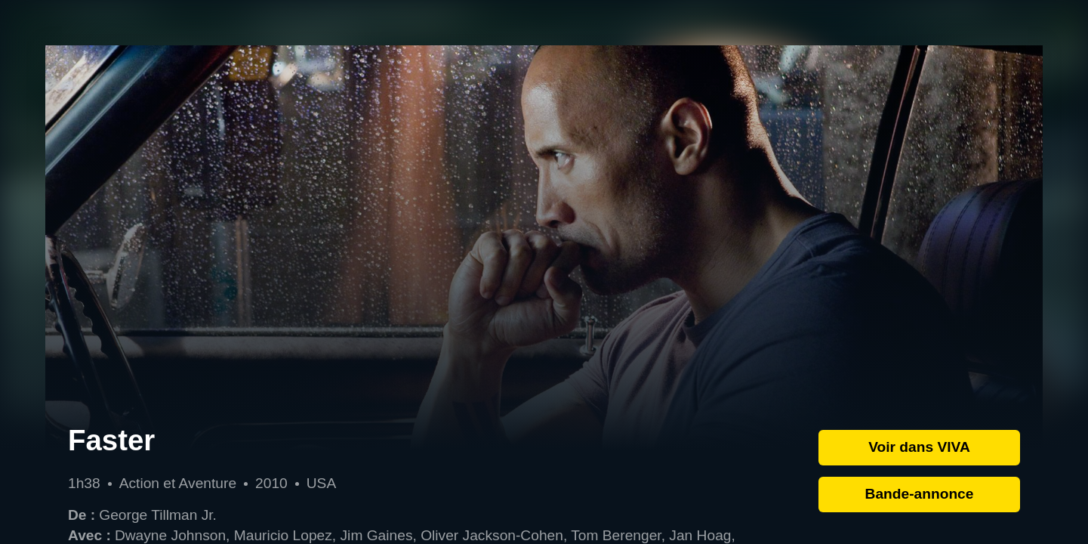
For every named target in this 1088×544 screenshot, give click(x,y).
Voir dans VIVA (919, 447)
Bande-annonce (919, 494)
